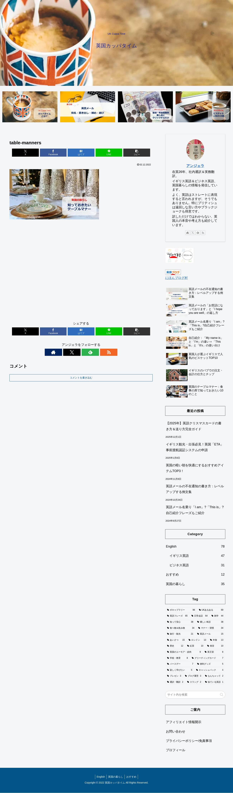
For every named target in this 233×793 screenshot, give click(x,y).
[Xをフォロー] (77, 352)
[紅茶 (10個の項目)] (195, 646)
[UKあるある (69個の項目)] (211, 610)
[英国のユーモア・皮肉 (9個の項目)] (184, 652)
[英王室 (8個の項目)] (214, 652)
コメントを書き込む (81, 377)
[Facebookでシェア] (57, 153)
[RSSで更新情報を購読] (93, 352)
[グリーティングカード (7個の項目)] (207, 658)
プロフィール (175, 750)
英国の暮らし (115, 776)
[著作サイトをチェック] (68, 352)
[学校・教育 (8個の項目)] (178, 658)
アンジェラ (195, 166)
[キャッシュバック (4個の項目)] (210, 670)
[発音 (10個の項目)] (215, 646)
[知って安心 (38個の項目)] (180, 622)
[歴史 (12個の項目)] (175, 646)
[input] (195, 695)
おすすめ (132, 776)
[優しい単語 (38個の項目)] (210, 622)
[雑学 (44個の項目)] (217, 616)
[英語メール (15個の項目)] (210, 634)
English (100, 776)
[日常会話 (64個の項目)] (199, 616)
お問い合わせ (175, 731)
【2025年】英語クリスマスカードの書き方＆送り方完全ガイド (193, 426)
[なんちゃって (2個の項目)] (214, 676)
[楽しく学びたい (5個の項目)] (180, 670)
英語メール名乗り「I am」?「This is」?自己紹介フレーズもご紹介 (195, 510)
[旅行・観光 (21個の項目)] (180, 634)
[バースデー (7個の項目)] (180, 664)
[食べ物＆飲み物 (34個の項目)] (181, 628)
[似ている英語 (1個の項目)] (214, 682)
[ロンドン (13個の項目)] (197, 640)
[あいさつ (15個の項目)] (176, 640)
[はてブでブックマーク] (81, 153)
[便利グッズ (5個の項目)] (210, 664)
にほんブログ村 (176, 278)
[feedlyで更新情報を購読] (85, 352)
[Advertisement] (81, 272)
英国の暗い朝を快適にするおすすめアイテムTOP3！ (195, 468)
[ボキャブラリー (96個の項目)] (181, 610)
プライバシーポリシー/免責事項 (189, 741)
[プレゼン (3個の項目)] (174, 676)
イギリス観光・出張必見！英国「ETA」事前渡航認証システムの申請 (195, 447)
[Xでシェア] (32, 153)
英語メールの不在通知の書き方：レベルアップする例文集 (195, 489)
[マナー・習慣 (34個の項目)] (211, 628)
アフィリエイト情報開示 (183, 722)
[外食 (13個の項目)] (216, 640)
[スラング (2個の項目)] (194, 682)
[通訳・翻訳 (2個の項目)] (175, 682)
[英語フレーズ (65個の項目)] (177, 616)
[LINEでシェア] (105, 153)
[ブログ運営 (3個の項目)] (193, 676)
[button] (129, 153)
